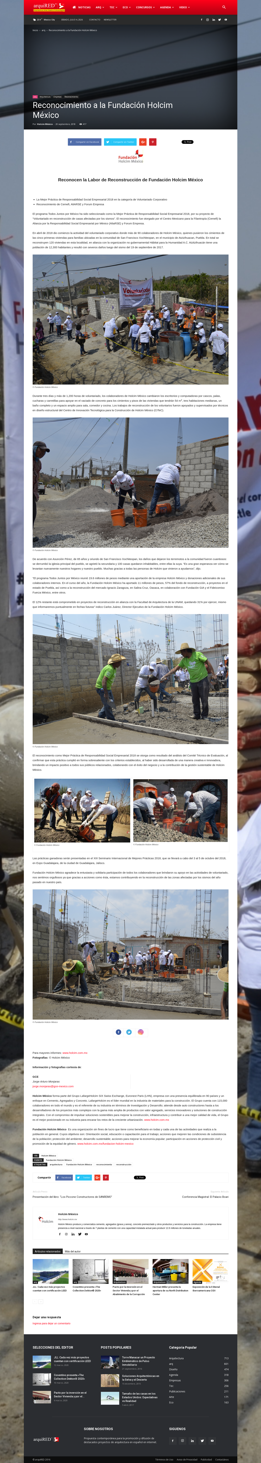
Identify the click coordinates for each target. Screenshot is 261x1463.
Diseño (173, 1369)
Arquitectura (45, 96)
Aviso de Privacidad (187, 1459)
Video (184, 7)
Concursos (145, 7)
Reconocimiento (71, 96)
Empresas (57, 96)
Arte (171, 1397)
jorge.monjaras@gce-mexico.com (53, 1086)
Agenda (167, 7)
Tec (113, 7)
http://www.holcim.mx (67, 1219)
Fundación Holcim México (59, 1160)
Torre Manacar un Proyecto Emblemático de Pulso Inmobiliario (138, 1361)
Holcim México (45, 124)
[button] (224, 7)
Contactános (222, 1459)
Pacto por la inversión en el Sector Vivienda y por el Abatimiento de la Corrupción (129, 1291)
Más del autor (73, 1251)
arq (100, 7)
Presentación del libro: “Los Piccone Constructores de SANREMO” (73, 1197)
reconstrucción (123, 1164)
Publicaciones (177, 1391)
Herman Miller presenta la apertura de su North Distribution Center (170, 1291)
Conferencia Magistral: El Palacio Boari (205, 1197)
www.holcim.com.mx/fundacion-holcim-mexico (105, 1143)
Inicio (35, 30)
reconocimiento (104, 1164)
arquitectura (56, 1164)
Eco (127, 7)
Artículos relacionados (48, 1251)
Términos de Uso (164, 1459)
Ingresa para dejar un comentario (51, 1323)
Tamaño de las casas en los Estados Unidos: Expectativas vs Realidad (140, 1397)
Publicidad (206, 1459)
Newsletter (110, 19)
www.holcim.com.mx (75, 1052)
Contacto (94, 19)
